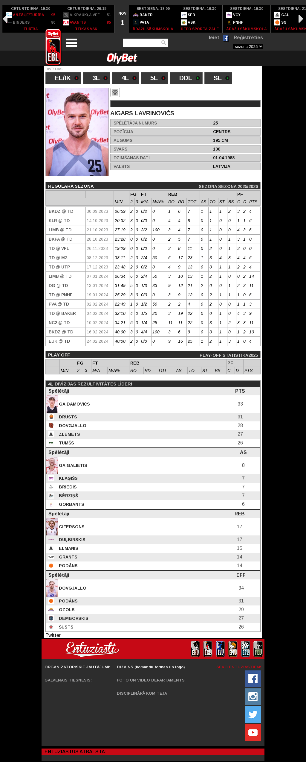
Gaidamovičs (74, 404)
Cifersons (71, 526)
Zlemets (69, 434)
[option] (30, 19)
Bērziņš (68, 495)
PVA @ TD (59, 304)
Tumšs (66, 443)
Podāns (68, 565)
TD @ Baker (62, 313)
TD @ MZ (58, 257)
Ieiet (214, 37)
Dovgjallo (72, 425)
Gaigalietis (72, 465)
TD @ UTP (59, 267)
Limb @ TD (60, 229)
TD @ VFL (59, 248)
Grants (67, 557)
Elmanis (68, 548)
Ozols (66, 609)
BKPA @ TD (60, 239)
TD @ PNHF (61, 294)
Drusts (67, 417)
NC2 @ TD (59, 322)
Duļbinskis (71, 539)
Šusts (66, 627)
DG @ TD (58, 285)
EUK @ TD (59, 341)
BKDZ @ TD (61, 211)
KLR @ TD (59, 220)
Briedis (67, 487)
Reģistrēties (248, 37)
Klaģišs (68, 478)
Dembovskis (73, 618)
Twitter (53, 635)
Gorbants (71, 504)
